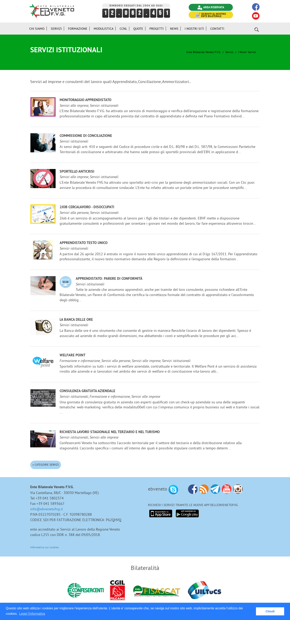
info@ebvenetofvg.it (46, 509)
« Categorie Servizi (45, 464)
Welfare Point (72, 355)
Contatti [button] (217, 29)
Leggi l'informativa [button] (32, 613)
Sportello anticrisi (77, 171)
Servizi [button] (56, 29)
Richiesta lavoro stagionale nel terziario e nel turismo (110, 432)
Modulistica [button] (103, 29)
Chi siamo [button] (37, 29)
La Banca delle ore (76, 320)
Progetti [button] (156, 29)
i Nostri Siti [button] (194, 29)
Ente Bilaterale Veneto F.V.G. (203, 52)
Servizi (229, 52)
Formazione (77, 29)
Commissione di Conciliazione (86, 136)
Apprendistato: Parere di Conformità (109, 279)
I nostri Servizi (247, 52)
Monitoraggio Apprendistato (85, 100)
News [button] (174, 29)
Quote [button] (138, 29)
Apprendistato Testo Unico (84, 243)
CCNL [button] (123, 29)
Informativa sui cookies (44, 547)
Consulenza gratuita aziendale (87, 391)
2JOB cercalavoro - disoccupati (87, 207)
